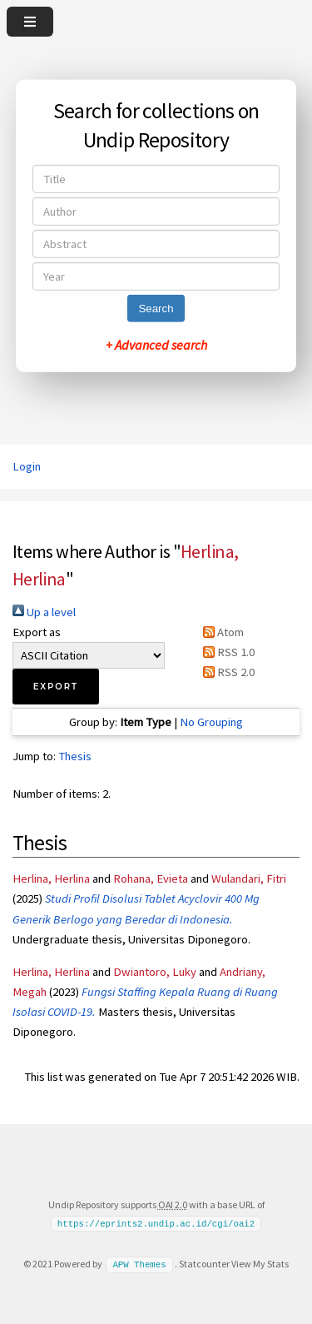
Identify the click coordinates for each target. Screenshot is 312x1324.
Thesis (75, 756)
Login (26, 466)
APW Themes (139, 1264)
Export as (36, 632)
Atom (220, 632)
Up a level (44, 612)
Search (155, 308)
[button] (55, 686)
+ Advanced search (156, 344)
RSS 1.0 (226, 652)
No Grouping (211, 721)
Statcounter (204, 1263)
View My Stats (260, 1263)
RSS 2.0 (226, 671)
